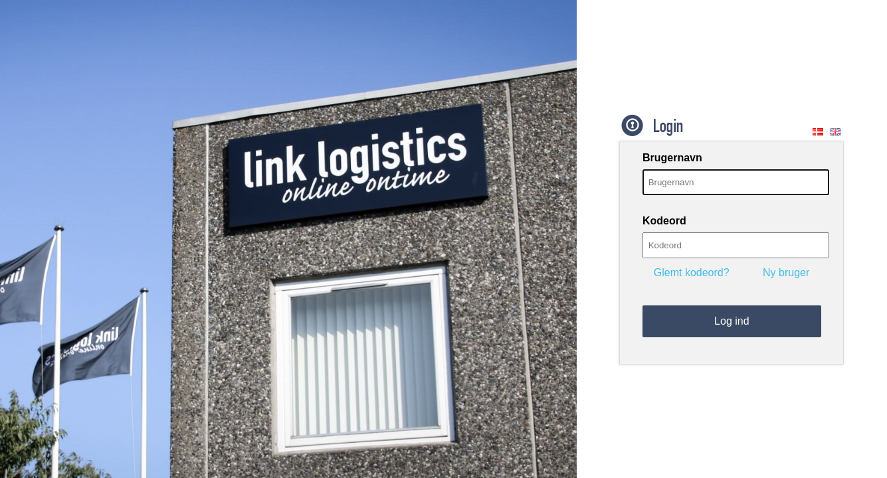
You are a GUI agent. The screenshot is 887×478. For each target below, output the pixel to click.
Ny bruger (786, 272)
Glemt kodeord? (692, 272)
